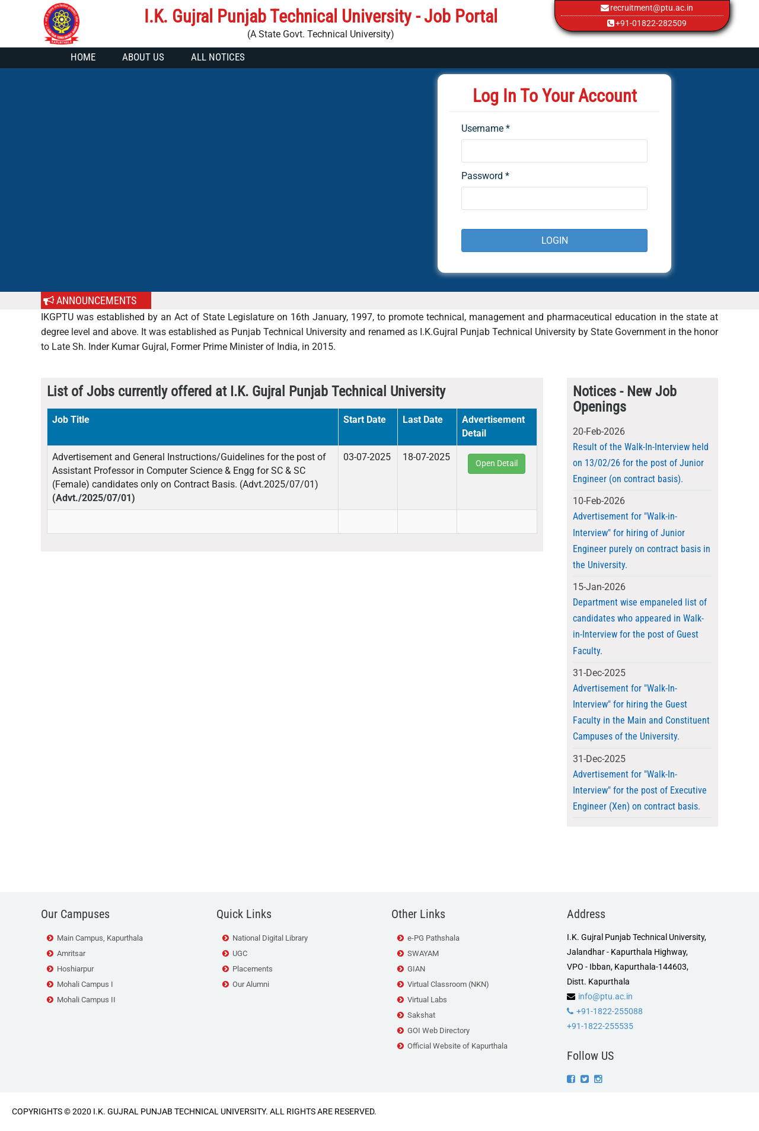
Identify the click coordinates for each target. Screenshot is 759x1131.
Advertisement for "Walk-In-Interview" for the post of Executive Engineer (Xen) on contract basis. (640, 790)
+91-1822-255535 (600, 1026)
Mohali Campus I (85, 984)
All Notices (218, 57)
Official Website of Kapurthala (457, 1045)
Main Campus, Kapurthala (100, 938)
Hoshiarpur (75, 968)
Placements (252, 968)
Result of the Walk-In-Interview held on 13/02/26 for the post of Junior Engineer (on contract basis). (641, 463)
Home (83, 57)
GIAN (416, 968)
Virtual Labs (427, 999)
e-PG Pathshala (433, 938)
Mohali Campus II (86, 999)
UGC (239, 953)
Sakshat (421, 1015)
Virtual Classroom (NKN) (448, 984)
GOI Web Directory (438, 1030)
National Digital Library (270, 938)
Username (485, 128)
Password (485, 175)
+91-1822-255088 (609, 1011)
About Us (143, 57)
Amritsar (71, 953)
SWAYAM (423, 953)
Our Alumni (250, 984)
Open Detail (497, 463)
